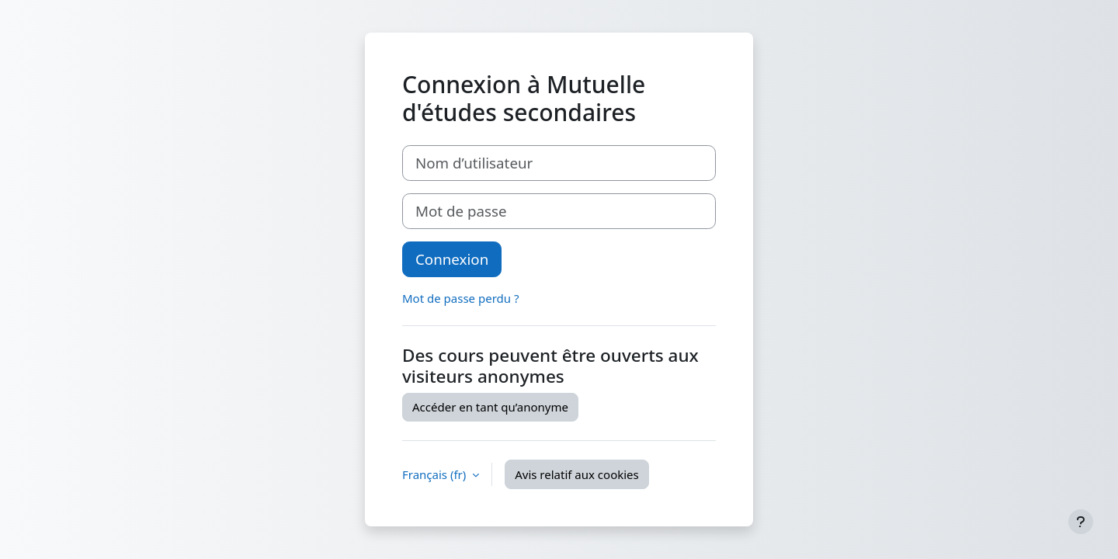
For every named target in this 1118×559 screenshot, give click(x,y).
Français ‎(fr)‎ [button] (435, 474)
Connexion (451, 259)
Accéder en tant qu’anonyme (490, 407)
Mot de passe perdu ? (460, 298)
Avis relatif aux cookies (577, 474)
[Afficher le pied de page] (1080, 521)
